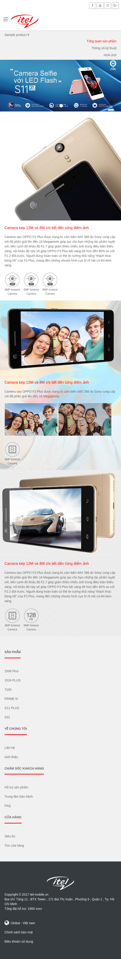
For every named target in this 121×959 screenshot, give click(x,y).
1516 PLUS (12, 680)
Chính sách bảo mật (18, 932)
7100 (7, 689)
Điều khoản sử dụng (18, 941)
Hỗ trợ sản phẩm (16, 787)
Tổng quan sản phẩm (102, 41)
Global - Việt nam (19, 923)
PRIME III (11, 699)
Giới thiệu (11, 757)
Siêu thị (9, 836)
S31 (7, 717)
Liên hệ (9, 748)
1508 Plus (11, 671)
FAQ (7, 806)
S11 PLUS (11, 708)
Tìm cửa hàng (14, 845)
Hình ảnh (110, 55)
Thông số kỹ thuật (104, 48)
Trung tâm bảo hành (18, 796)
